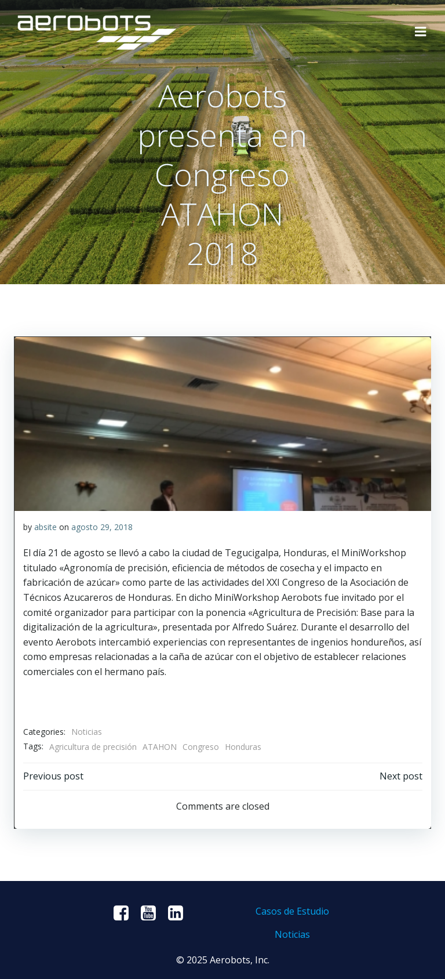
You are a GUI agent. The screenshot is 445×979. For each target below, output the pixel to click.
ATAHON (159, 746)
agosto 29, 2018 (101, 526)
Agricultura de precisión (92, 746)
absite (45, 526)
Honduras (242, 746)
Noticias (86, 731)
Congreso (200, 746)
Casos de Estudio (292, 910)
